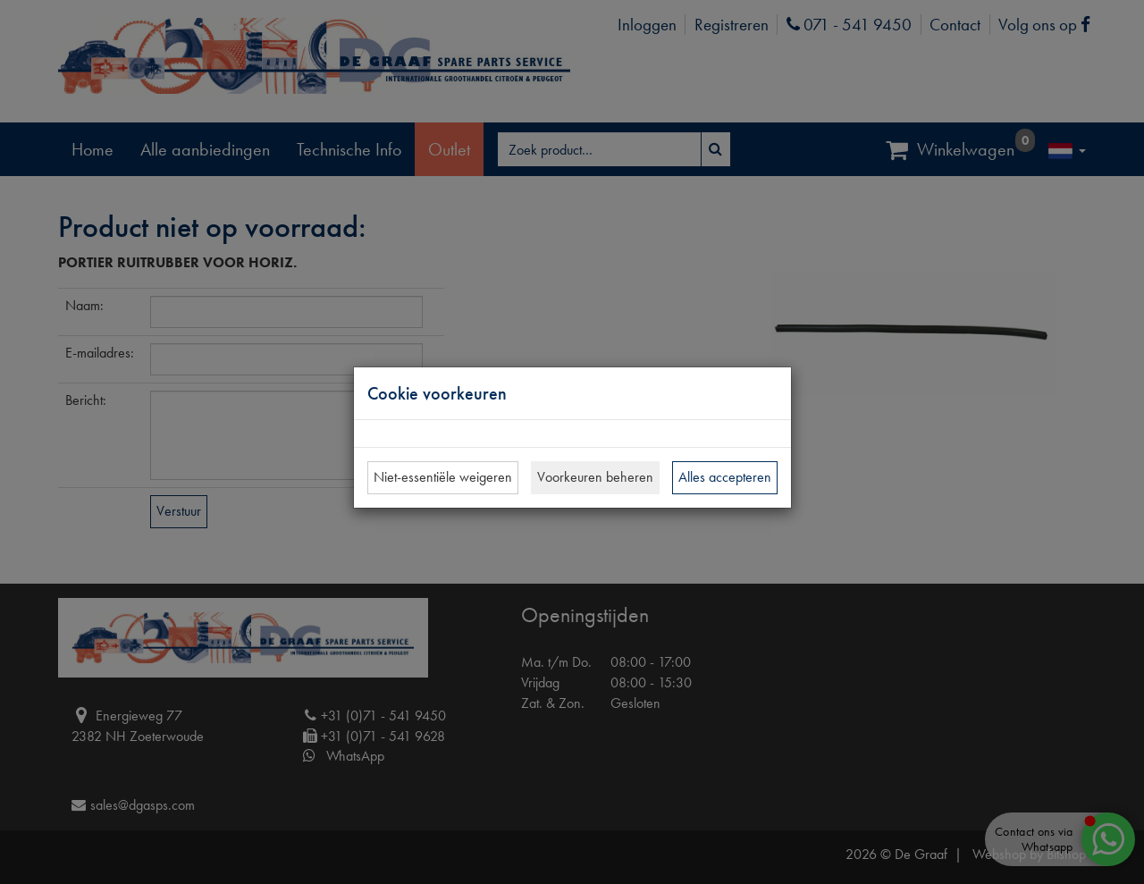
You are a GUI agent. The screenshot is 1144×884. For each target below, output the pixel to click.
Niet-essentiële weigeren (443, 476)
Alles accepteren (724, 476)
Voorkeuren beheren (595, 476)
